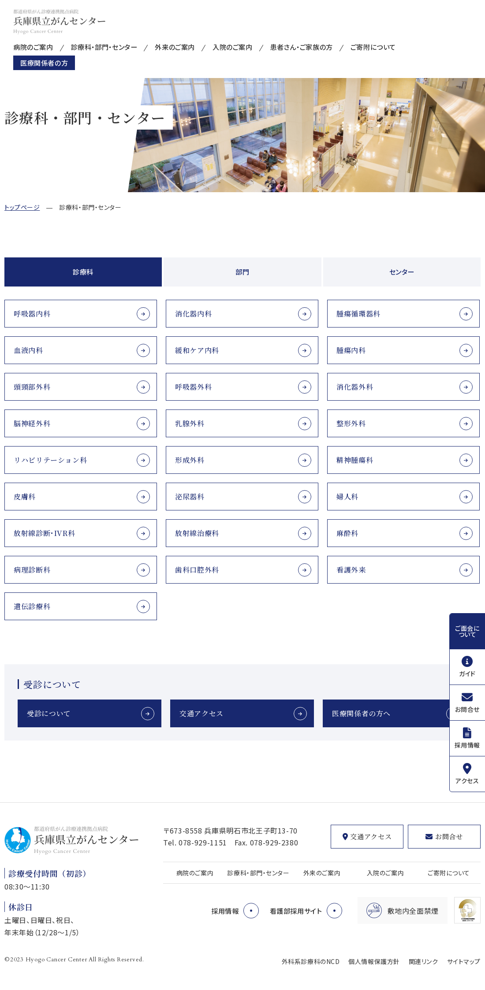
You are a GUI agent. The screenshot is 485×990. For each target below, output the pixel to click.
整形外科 (351, 423)
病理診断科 (32, 570)
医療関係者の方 (45, 64)
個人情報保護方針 (373, 961)
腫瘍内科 (351, 350)
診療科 (83, 272)
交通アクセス (201, 713)
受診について (49, 713)
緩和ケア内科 (197, 350)
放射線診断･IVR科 (44, 533)
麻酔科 (347, 533)
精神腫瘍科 (354, 460)
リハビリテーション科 (50, 460)
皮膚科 (25, 496)
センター (402, 272)
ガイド (467, 673)
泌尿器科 (190, 496)
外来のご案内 (184, 47)
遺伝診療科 (32, 606)
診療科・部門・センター (109, 47)
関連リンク (423, 961)
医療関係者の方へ (361, 713)
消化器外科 (354, 387)
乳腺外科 (190, 423)
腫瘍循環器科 (358, 314)
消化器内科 (193, 314)
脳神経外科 (32, 423)
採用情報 (467, 745)
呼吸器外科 (193, 387)
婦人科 (347, 496)
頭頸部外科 (32, 387)
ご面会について (467, 631)
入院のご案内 (244, 47)
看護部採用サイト (294, 910)
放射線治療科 (197, 533)
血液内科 (28, 350)
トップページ (22, 207)
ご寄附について (392, 47)
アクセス (467, 780)
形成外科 (190, 460)
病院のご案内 (34, 47)
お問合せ (467, 709)
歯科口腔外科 (197, 570)
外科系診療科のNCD (311, 961)
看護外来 (351, 570)
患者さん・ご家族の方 (317, 47)
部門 (242, 272)
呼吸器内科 (32, 314)
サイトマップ (464, 961)
